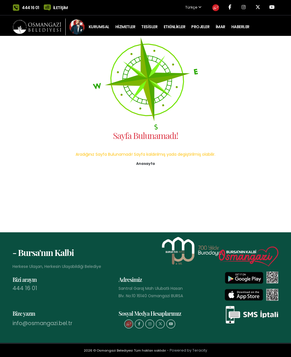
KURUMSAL (99, 24)
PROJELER (200, 24)
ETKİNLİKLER (175, 24)
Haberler (240, 24)
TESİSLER (149, 24)
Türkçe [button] (188, 6)
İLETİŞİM (60, 6)
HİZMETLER (125, 24)
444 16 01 (30, 6)
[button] (145, 163)
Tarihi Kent (100, 47)
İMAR (220, 24)
